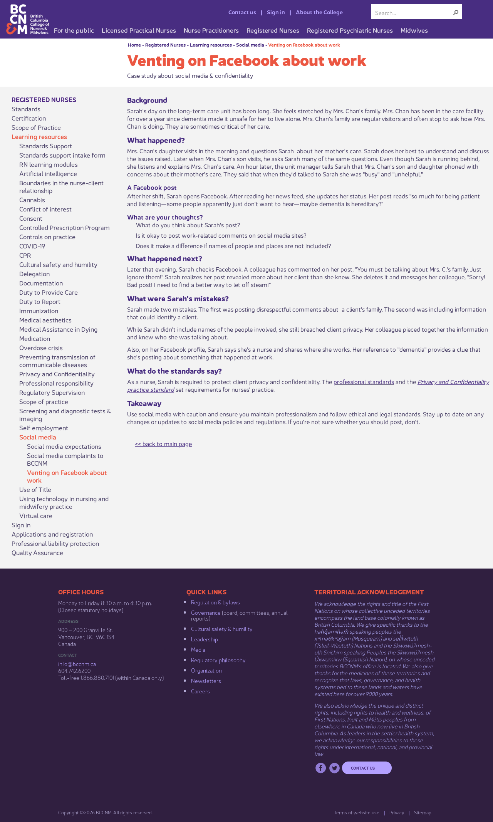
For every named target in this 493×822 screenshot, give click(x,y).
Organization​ (206, 670)
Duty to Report (39, 301)
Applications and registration (52, 533)
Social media (250, 44)
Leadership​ (204, 638)
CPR (25, 255)
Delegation (34, 273)
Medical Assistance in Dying (58, 329)
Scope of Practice (36, 127)
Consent (30, 218)
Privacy (396, 812)
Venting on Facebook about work (304, 44)
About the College (319, 11)
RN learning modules (48, 164)
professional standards (364, 381)
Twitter (334, 768)
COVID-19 (32, 245)
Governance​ (206, 612)
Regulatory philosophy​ (218, 659)
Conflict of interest (45, 208)
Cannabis (32, 199)
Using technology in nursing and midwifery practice (64, 502)
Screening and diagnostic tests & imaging (65, 414)
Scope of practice (43, 401)
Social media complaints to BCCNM (65, 459)
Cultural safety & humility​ (222, 628)
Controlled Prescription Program (64, 227)
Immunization (38, 310)
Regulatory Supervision (52, 392)
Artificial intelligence (48, 173)
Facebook (320, 768)
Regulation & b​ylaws (215, 601)
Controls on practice (47, 236)
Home (134, 44)
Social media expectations (64, 446)
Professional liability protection (55, 543)
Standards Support (45, 145)
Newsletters (206, 680)
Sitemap (422, 812)
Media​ (198, 649)
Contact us (242, 11)
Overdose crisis (41, 347)
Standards (26, 108)
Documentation (41, 282)
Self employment (43, 427)
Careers (200, 690)
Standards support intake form (62, 154)
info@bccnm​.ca (77, 663)
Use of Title (35, 489)
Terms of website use (356, 812)
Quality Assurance (37, 552)
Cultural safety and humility (58, 264)
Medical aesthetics (45, 319)
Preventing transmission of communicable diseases (57, 360)
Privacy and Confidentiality (57, 373)
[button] (456, 12)
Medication (34, 338)
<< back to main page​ (163, 443)
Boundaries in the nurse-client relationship (61, 186)
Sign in (276, 11)
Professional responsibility (56, 383)
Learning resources (211, 44)
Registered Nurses (165, 44)
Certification (29, 117)
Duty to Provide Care (48, 292)
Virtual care (35, 515)
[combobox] (413, 12)
